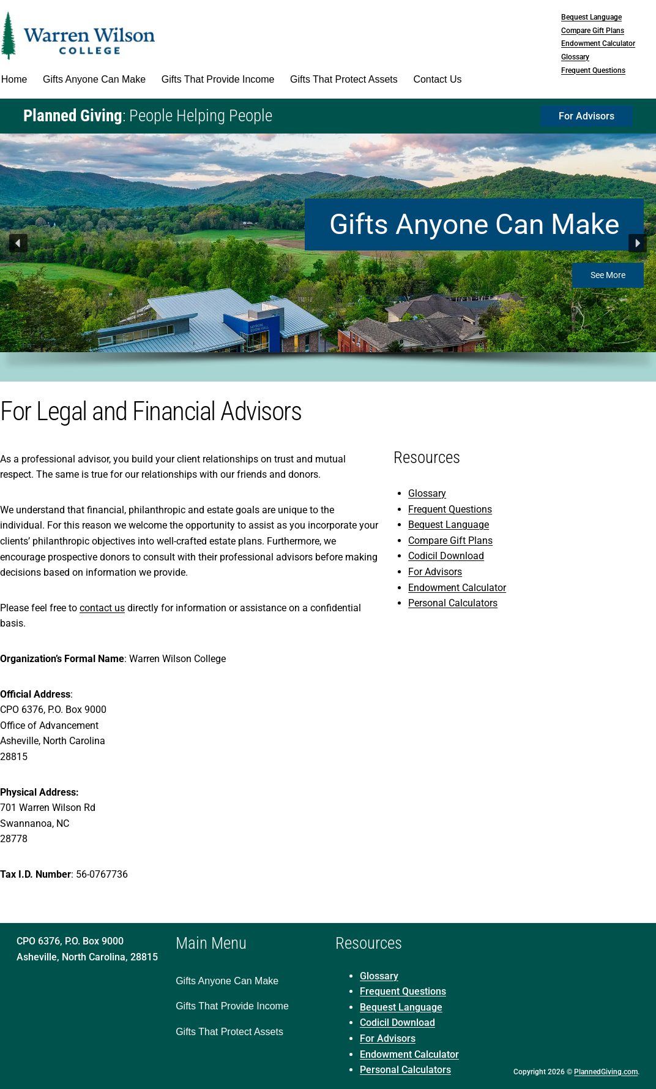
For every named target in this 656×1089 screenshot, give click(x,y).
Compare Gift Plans (592, 30)
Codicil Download (446, 556)
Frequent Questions (593, 70)
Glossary (575, 57)
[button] (18, 243)
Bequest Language (591, 17)
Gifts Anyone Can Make (474, 224)
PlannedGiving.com (606, 1072)
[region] (328, 258)
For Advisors (435, 572)
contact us (102, 608)
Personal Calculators (453, 603)
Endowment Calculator (598, 43)
